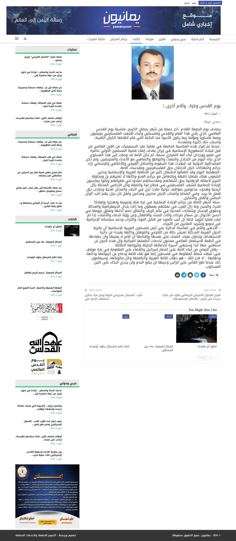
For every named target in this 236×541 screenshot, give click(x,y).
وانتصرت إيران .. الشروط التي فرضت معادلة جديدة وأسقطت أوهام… (39, 407)
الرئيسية (214, 39)
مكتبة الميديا (97, 39)
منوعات (149, 39)
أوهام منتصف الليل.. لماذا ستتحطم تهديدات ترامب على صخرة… (39, 119)
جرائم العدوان (118, 39)
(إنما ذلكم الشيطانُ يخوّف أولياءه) (44, 257)
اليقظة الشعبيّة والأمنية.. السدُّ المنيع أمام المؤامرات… (40, 289)
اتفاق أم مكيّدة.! (53, 227)
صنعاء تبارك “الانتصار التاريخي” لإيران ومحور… (43, 58)
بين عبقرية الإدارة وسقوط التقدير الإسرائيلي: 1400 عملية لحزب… (44, 453)
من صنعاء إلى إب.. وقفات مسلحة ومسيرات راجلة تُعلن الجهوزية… (40, 89)
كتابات (136, 39)
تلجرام (186, 3)
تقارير (162, 39)
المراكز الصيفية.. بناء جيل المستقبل (43, 242)
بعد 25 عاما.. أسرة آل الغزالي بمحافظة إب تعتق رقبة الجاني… (41, 204)
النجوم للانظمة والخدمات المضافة (35, 535)
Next (202, 358)
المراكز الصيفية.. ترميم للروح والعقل (43, 273)
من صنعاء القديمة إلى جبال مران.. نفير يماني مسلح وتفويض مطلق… (39, 189)
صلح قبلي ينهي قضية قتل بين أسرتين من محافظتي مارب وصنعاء (39, 174)
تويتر (194, 3)
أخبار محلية (197, 39)
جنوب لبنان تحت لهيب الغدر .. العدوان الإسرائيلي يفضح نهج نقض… (43, 422)
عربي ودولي (178, 39)
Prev (212, 358)
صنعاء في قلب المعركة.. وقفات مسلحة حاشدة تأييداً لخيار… (42, 104)
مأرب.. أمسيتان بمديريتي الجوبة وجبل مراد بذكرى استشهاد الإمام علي (113, 297)
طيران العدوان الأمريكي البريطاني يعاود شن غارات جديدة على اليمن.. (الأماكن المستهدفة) (191, 297)
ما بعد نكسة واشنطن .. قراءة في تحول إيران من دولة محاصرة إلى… (41, 73)
